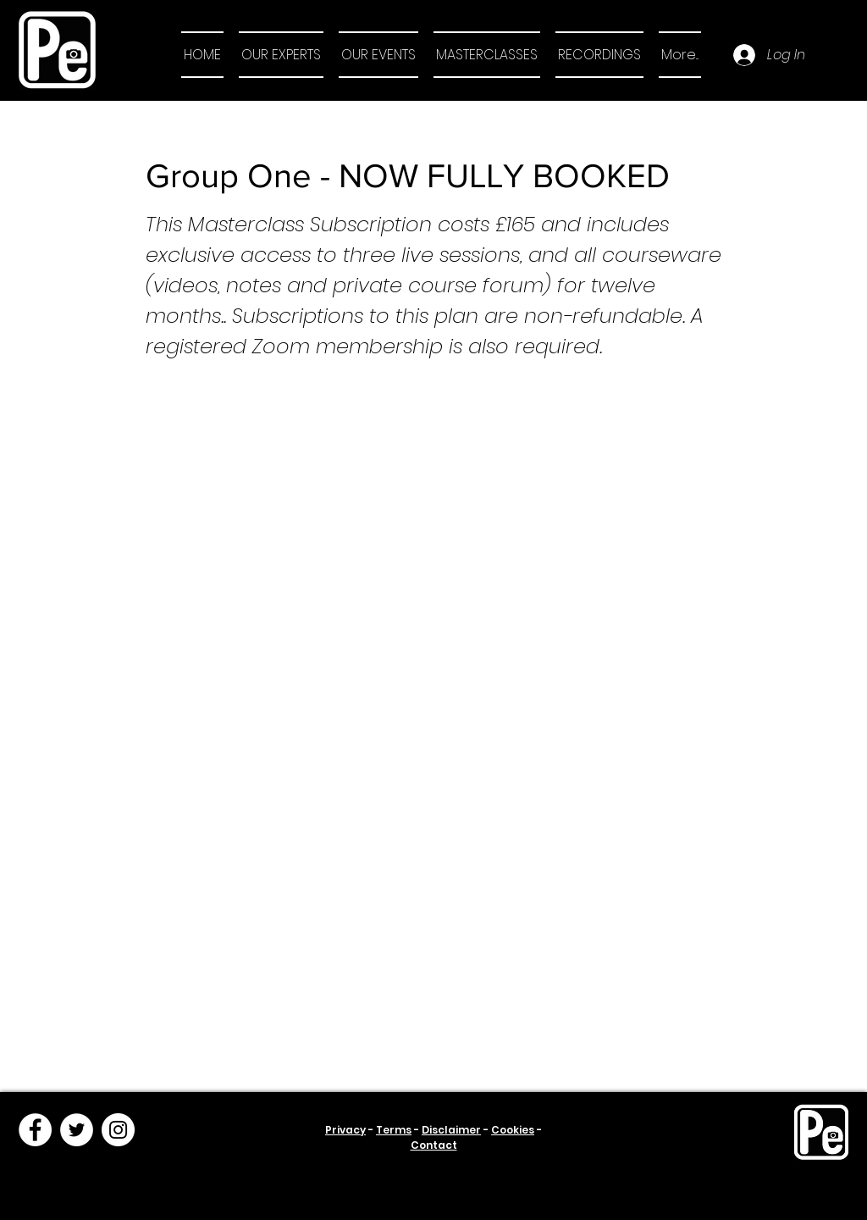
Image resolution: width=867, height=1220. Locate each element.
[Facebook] (35, 1129)
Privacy (345, 1130)
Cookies (512, 1130)
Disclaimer (451, 1130)
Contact (434, 1145)
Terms (393, 1130)
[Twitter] (76, 1129)
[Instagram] (118, 1129)
